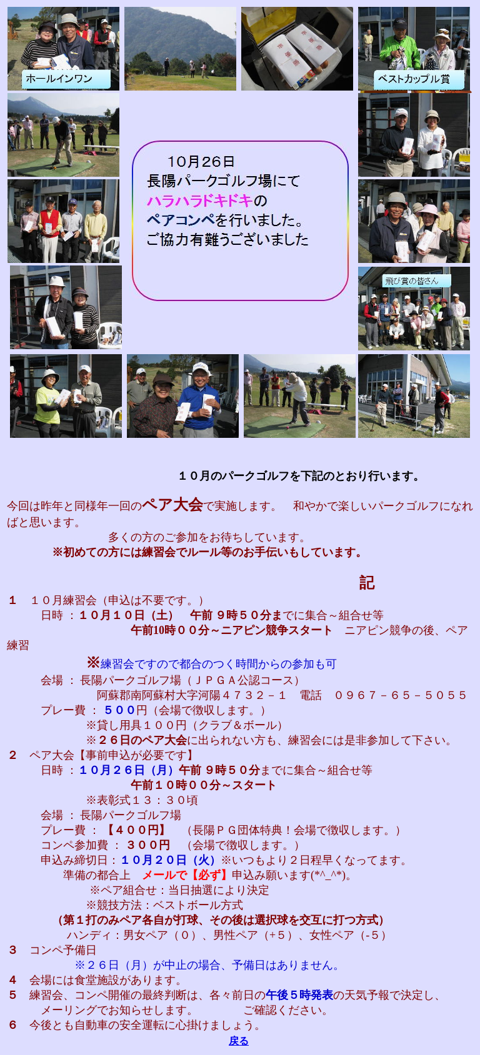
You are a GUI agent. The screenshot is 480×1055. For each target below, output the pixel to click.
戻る (239, 1041)
